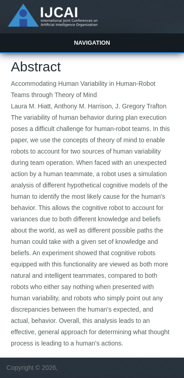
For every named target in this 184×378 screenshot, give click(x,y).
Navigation (92, 42)
